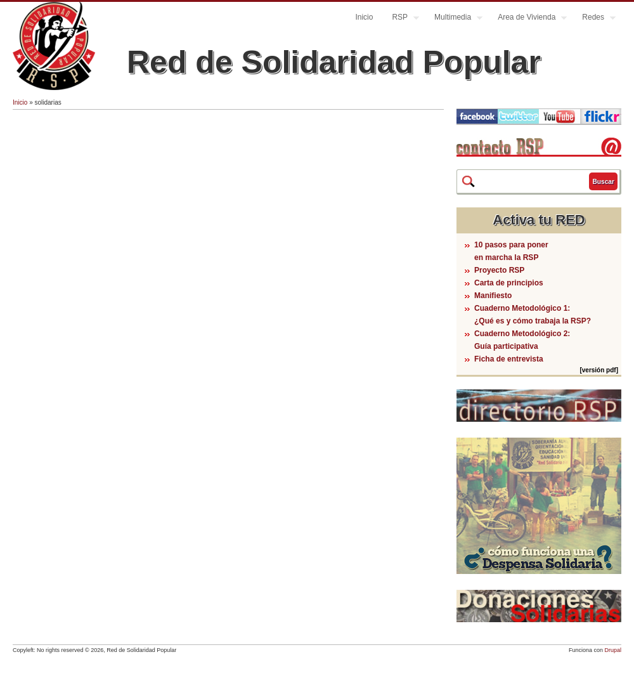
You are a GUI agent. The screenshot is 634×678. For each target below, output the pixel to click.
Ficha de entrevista (508, 359)
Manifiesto (493, 295)
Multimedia (453, 19)
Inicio (364, 17)
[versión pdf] (598, 370)
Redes (594, 19)
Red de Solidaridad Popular (334, 62)
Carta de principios (508, 282)
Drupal (612, 650)
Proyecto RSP (499, 270)
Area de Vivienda (527, 19)
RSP (400, 19)
